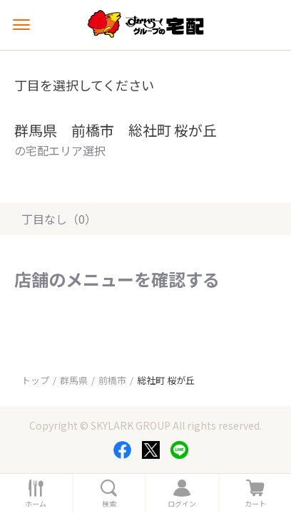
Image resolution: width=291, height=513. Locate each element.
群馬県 (74, 380)
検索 (109, 503)
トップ (35, 380)
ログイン (182, 503)
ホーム (35, 503)
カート (255, 503)
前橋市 (112, 380)
